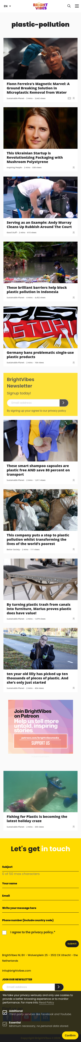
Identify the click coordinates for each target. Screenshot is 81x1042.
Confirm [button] (70, 1035)
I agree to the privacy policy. (32, 932)
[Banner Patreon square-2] (40, 726)
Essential (15, 1022)
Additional (16, 1011)
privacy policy (57, 413)
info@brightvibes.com (16, 970)
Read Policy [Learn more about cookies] (46, 1002)
